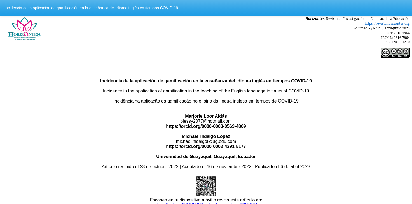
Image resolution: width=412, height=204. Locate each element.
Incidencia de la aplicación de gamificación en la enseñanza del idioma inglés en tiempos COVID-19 (91, 8)
